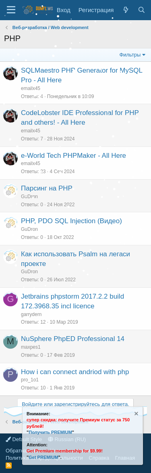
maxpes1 (31, 347)
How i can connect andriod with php (75, 372)
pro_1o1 (30, 380)
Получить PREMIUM (50, 432)
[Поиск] (141, 9)
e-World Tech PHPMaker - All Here (73, 155)
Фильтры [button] (130, 55)
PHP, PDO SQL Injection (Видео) (71, 221)
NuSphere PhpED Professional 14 (72, 339)
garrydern (31, 314)
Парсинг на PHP (46, 188)
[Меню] (11, 10)
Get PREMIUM (43, 457)
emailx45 (30, 88)
